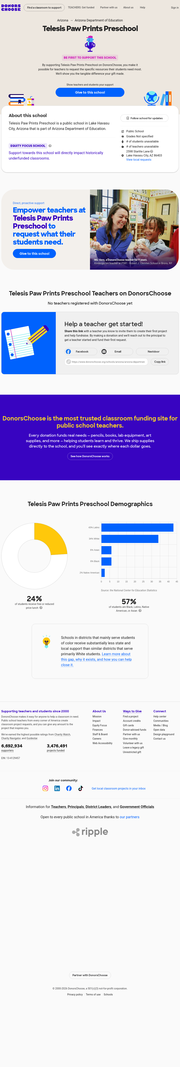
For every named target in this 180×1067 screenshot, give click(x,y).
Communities (160, 720)
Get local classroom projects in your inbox (118, 788)
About (66, 183)
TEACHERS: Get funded (81, 7)
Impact (96, 720)
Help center (159, 716)
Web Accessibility (102, 743)
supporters (21, 747)
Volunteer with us (133, 743)
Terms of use (93, 994)
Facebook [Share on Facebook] (76, 352)
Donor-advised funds (134, 729)
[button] (116, 361)
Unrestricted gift (132, 752)
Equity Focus (100, 725)
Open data (159, 729)
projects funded (67, 747)
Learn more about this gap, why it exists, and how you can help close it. (96, 659)
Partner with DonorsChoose (90, 975)
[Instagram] (45, 788)
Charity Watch (62, 734)
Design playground (163, 734)
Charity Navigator (11, 738)
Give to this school (90, 92)
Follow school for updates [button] (144, 118)
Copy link (160, 361)
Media (156, 725)
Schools (108, 994)
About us (128, 7)
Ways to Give (132, 711)
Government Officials (137, 807)
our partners (129, 817)
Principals (76, 807)
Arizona (62, 20)
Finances (98, 729)
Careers (97, 738)
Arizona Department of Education (99, 20)
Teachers (87, 183)
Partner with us (109, 7)
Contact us (159, 738)
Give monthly (130, 738)
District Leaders (98, 807)
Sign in (175, 7)
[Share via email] (116, 351)
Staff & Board (100, 734)
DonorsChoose (11, 7)
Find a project (130, 716)
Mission (97, 716)
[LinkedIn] (57, 788)
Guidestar (32, 738)
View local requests (138, 159)
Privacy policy (75, 994)
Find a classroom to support (44, 7)
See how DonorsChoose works (90, 456)
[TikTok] (81, 788)
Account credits (132, 720)
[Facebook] (69, 788)
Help (142, 7)
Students (111, 183)
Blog (165, 725)
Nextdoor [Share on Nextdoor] (148, 352)
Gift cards (128, 725)
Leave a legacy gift (133, 747)
